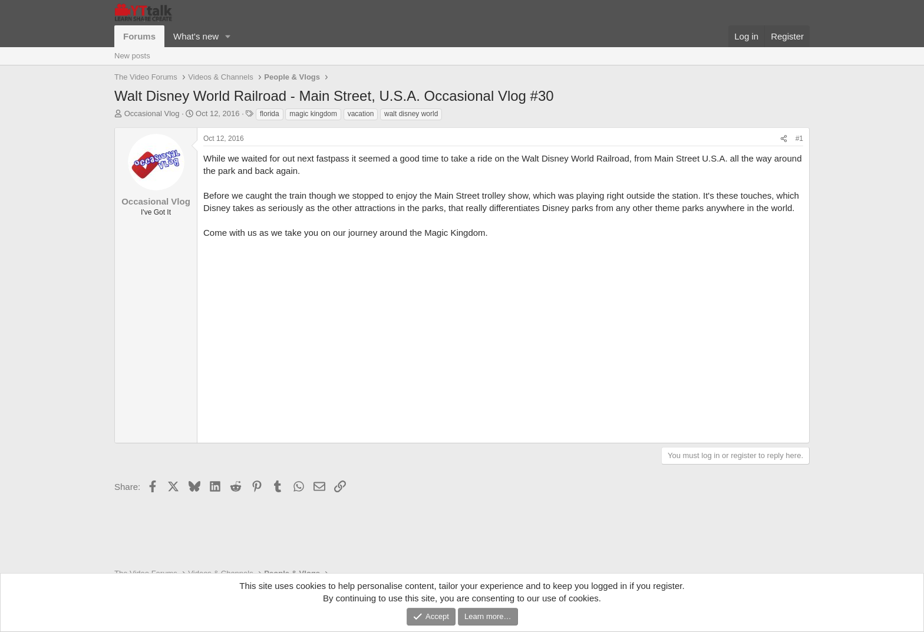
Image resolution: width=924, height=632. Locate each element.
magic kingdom (313, 114)
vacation (361, 114)
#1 (799, 138)
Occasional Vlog (152, 113)
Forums (139, 36)
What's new (196, 36)
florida (269, 114)
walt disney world (411, 114)
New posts (132, 55)
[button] (228, 36)
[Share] (783, 139)
